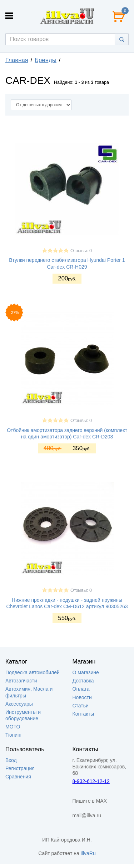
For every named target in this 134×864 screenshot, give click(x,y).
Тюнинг (13, 735)
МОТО (12, 727)
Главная (16, 60)
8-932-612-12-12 (91, 781)
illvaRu (88, 853)
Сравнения (18, 776)
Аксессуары (19, 704)
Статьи (81, 705)
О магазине (86, 672)
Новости (82, 697)
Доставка (83, 680)
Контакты (83, 714)
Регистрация (20, 768)
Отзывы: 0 (81, 250)
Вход (11, 760)
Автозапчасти (21, 680)
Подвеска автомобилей (32, 672)
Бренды (45, 60)
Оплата (81, 689)
